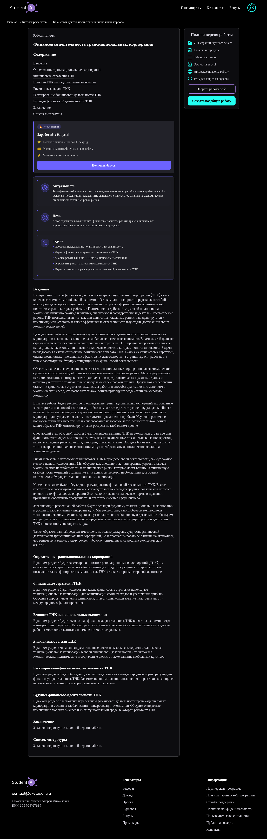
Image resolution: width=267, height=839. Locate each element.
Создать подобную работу (211, 100)
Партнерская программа (223, 788)
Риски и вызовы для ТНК (51, 88)
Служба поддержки (220, 802)
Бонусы (235, 7)
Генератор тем (191, 7)
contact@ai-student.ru (31, 793)
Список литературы (47, 113)
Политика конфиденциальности (229, 809)
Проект (128, 802)
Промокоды (131, 822)
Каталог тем (215, 7)
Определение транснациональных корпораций (67, 69)
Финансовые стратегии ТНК (53, 76)
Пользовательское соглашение (228, 816)
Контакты (213, 829)
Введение (40, 63)
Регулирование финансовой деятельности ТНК (67, 94)
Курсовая (129, 809)
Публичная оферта (219, 822)
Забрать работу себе (211, 89)
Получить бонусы (104, 165)
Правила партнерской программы (230, 795)
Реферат (128, 788)
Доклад (128, 795)
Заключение (42, 107)
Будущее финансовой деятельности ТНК (62, 101)
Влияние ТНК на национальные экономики (64, 82)
